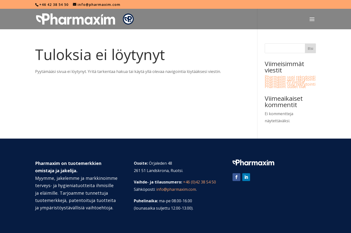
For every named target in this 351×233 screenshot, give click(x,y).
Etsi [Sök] (310, 48)
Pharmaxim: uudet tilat (285, 86)
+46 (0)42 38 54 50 (199, 182)
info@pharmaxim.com (176, 189)
